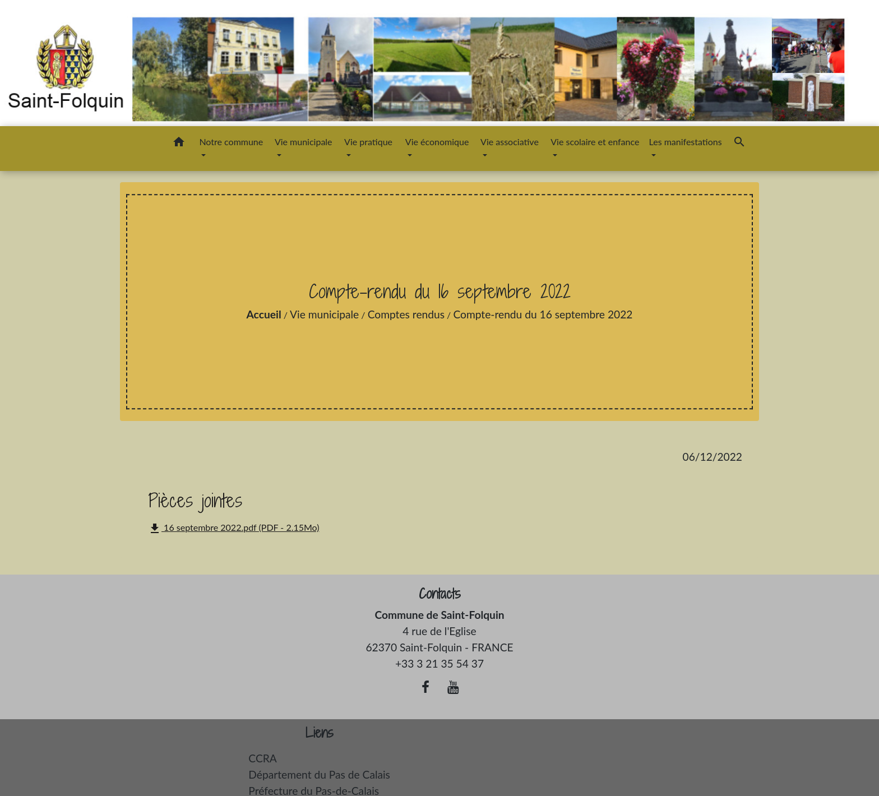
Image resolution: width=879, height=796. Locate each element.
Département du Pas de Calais (319, 774)
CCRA (262, 758)
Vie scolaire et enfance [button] (594, 141)
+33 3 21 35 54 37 (439, 663)
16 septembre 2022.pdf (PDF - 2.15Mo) (233, 528)
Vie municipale (324, 314)
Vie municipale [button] (303, 141)
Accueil (264, 314)
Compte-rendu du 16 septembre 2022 (542, 314)
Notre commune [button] (231, 141)
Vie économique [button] (437, 141)
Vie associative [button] (509, 141)
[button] (179, 143)
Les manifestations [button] (685, 141)
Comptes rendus (406, 314)
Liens (320, 733)
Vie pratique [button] (368, 141)
